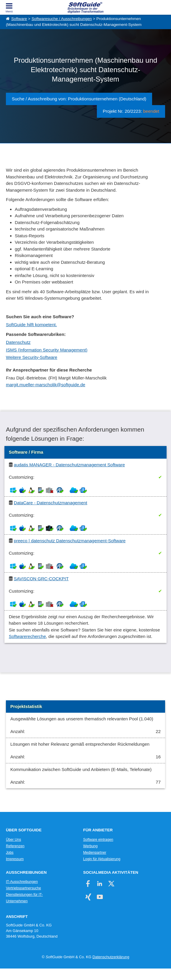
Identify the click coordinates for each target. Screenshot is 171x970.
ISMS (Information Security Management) (46, 349)
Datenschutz (18, 342)
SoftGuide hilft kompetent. (31, 324)
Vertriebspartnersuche (23, 888)
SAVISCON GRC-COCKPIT (41, 578)
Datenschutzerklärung (110, 957)
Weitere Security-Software (31, 357)
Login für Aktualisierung (101, 859)
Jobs (10, 852)
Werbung (90, 846)
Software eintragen (98, 840)
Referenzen (15, 846)
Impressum (15, 859)
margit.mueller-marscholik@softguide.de (45, 384)
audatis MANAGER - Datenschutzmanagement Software (69, 464)
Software (19, 18)
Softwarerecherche (27, 636)
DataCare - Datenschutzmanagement (50, 502)
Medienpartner (94, 852)
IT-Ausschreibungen (22, 882)
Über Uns (13, 840)
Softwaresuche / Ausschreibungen (62, 18)
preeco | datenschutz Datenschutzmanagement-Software (70, 540)
